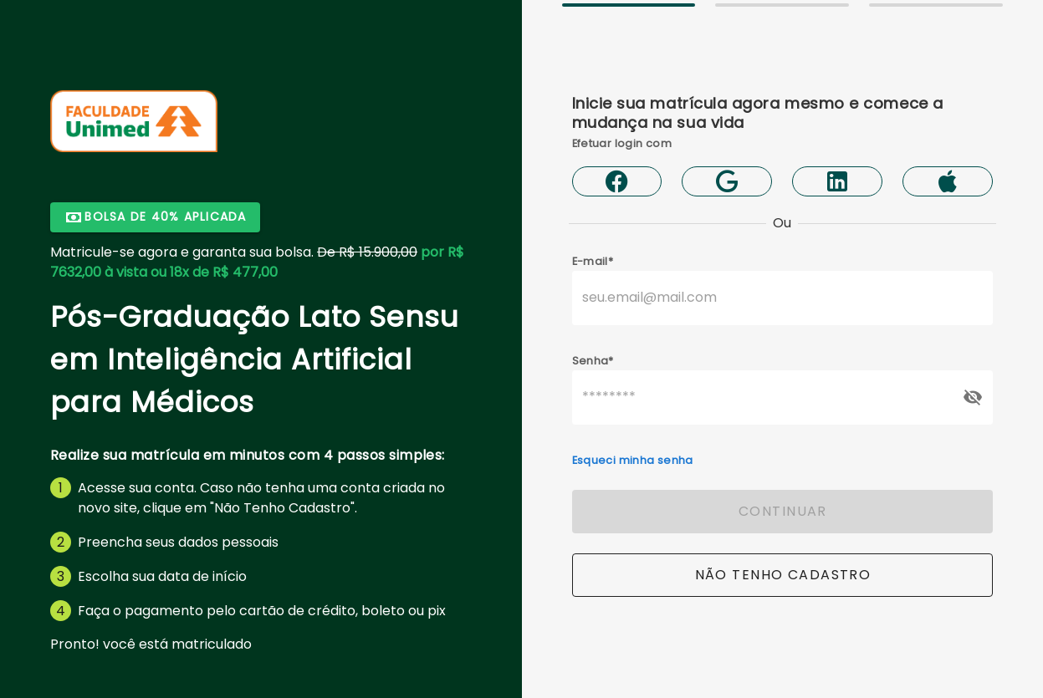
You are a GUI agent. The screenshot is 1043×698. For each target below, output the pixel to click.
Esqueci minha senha (632, 460)
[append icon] (973, 397)
